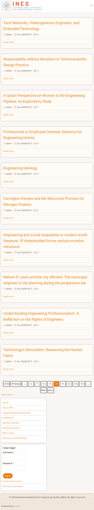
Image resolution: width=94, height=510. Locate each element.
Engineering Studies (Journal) (16, 412)
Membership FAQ (11, 422)
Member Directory (11, 428)
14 (82, 383)
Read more (8, 42)
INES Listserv (9, 433)
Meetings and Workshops (15, 438)
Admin (9, 34)
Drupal (16, 506)
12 (69, 383)
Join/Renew (8, 417)
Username (8, 452)
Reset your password (13, 486)
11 (63, 383)
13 (75, 383)
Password (7, 463)
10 (56, 383)
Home (5, 402)
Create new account (12, 481)
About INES (8, 407)
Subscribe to (7, 394)
